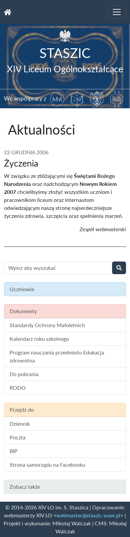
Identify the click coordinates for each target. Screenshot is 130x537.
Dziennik (20, 423)
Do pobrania (24, 374)
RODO (18, 387)
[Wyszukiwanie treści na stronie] (58, 268)
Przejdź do (22, 409)
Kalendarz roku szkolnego (39, 338)
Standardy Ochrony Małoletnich (47, 325)
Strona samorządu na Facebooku (47, 464)
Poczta (18, 437)
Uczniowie (22, 289)
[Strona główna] (8, 12)
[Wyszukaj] (119, 268)
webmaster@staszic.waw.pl (88, 515)
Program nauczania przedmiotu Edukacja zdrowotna (57, 356)
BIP (14, 451)
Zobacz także (25, 486)
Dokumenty (23, 311)
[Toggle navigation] (116, 12)
